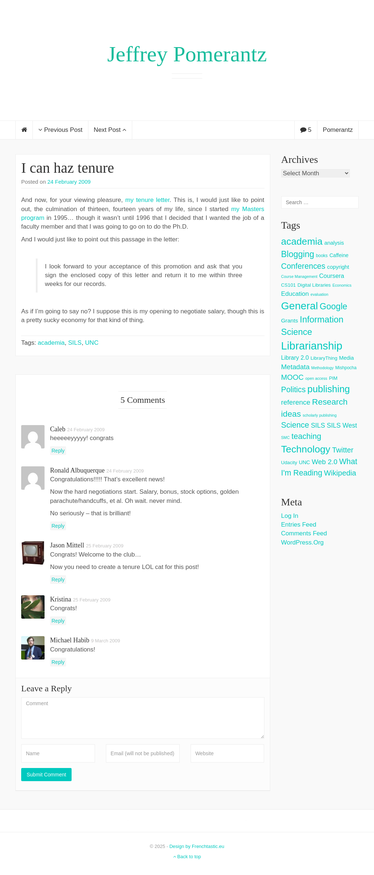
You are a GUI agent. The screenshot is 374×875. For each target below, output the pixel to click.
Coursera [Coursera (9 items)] (331, 275)
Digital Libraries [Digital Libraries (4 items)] (314, 285)
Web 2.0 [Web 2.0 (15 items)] (324, 462)
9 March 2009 (105, 640)
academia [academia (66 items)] (302, 241)
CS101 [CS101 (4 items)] (288, 285)
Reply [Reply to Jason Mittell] (58, 579)
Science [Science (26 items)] (295, 424)
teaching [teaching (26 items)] (306, 436)
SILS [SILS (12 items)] (318, 425)
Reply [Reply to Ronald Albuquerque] (58, 526)
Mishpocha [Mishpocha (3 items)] (345, 367)
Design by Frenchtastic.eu (196, 846)
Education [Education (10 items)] (295, 293)
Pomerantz (338, 129)
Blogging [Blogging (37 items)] (297, 254)
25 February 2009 (104, 546)
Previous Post (60, 129)
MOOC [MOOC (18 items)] (292, 377)
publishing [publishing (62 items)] (329, 389)
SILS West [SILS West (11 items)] (342, 425)
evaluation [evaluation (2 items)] (319, 294)
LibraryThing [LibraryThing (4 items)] (323, 358)
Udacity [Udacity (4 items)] (289, 462)
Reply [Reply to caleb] (58, 451)
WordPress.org (302, 542)
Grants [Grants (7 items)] (289, 320)
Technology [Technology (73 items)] (306, 449)
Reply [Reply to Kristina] (58, 621)
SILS (75, 342)
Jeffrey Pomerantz (187, 54)
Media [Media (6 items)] (346, 358)
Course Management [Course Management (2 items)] (299, 276)
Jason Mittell (67, 545)
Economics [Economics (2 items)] (341, 285)
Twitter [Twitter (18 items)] (343, 450)
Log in (289, 515)
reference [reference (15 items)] (295, 402)
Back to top (187, 856)
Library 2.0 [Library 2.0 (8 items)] (295, 357)
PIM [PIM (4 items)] (333, 378)
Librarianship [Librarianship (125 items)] (312, 346)
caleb (57, 429)
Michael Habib (69, 640)
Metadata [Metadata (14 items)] (295, 367)
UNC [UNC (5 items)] (304, 462)
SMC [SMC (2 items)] (285, 437)
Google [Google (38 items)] (333, 306)
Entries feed (298, 524)
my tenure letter (147, 199)
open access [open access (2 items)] (316, 378)
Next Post (110, 129)
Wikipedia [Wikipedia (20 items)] (340, 473)
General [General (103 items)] (299, 306)
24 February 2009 (69, 182)
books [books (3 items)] (322, 255)
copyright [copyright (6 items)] (338, 267)
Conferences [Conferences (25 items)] (303, 266)
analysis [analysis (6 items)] (334, 243)
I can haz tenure (67, 168)
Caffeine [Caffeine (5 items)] (338, 255)
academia (51, 342)
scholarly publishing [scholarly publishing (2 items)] (320, 415)
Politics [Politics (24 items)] (293, 389)
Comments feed (304, 533)
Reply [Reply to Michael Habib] (58, 662)
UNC (92, 342)
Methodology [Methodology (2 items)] (322, 368)
